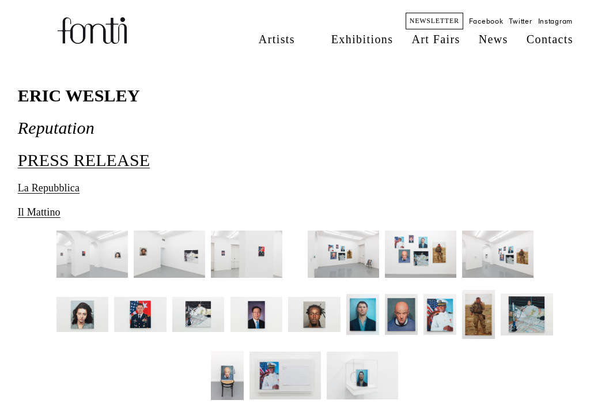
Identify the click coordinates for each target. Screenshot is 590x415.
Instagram (555, 21)
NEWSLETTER (434, 21)
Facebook (486, 21)
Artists (277, 39)
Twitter (520, 21)
